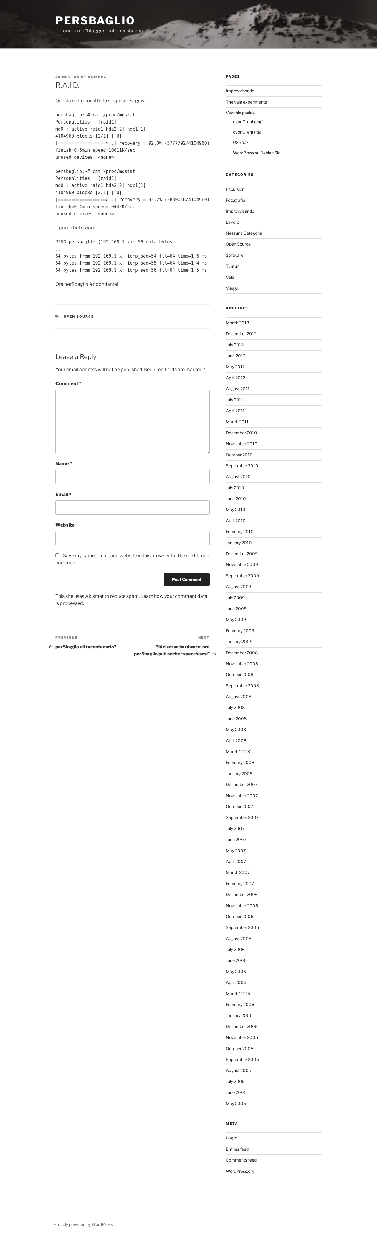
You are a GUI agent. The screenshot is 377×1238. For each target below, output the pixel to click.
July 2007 (235, 828)
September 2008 (242, 685)
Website (65, 525)
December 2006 (242, 894)
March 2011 (237, 421)
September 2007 (242, 817)
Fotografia (235, 200)
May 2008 (236, 729)
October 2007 (239, 806)
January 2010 (239, 542)
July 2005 (235, 1081)
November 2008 (242, 663)
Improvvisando (240, 90)
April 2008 (236, 740)
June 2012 (235, 355)
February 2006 (240, 1004)
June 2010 (236, 498)
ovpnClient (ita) (247, 131)
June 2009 (236, 608)
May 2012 (235, 366)
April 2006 (236, 982)
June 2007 (236, 839)
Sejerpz (97, 77)
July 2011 (234, 399)
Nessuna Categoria (244, 233)
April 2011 (235, 410)
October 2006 (239, 916)
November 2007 (242, 795)
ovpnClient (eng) (248, 121)
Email (63, 494)
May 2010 (235, 509)
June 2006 (236, 960)
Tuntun (232, 265)
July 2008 (235, 707)
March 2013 (237, 322)
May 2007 (236, 850)
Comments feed (241, 1159)
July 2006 (235, 949)
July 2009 (235, 597)
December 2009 (242, 553)
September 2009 (242, 575)
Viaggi (232, 288)
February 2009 (240, 630)
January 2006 (239, 1015)
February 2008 (240, 762)
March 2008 (238, 751)
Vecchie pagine (240, 112)
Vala (230, 277)
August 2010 (238, 476)
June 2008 (236, 718)
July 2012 (235, 344)
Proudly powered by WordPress (83, 1224)
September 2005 (242, 1059)
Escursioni (235, 189)
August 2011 (238, 388)
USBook (241, 142)
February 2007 (240, 883)
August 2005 (238, 1070)
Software (234, 255)
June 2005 (236, 1092)
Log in (231, 1137)
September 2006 (242, 927)
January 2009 (239, 641)
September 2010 (242, 465)
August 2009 (238, 586)
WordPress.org (240, 1171)
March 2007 (238, 872)
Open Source (79, 316)
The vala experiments (246, 101)
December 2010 (241, 432)
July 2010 (235, 487)
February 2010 (240, 531)
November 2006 (242, 905)
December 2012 (241, 333)
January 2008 (239, 773)
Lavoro (232, 222)
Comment (68, 383)
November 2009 (242, 564)
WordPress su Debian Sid (256, 152)
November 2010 (241, 443)
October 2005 (239, 1048)
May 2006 (236, 971)
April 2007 (236, 861)
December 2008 (242, 652)
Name (63, 463)
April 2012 (235, 377)
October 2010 (239, 454)
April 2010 (236, 520)
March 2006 (238, 993)
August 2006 (238, 938)
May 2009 (236, 619)
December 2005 (242, 1026)
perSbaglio (95, 20)
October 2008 (239, 674)
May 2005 (236, 1103)
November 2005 (242, 1037)
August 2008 (238, 696)
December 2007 (241, 784)
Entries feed (237, 1149)
